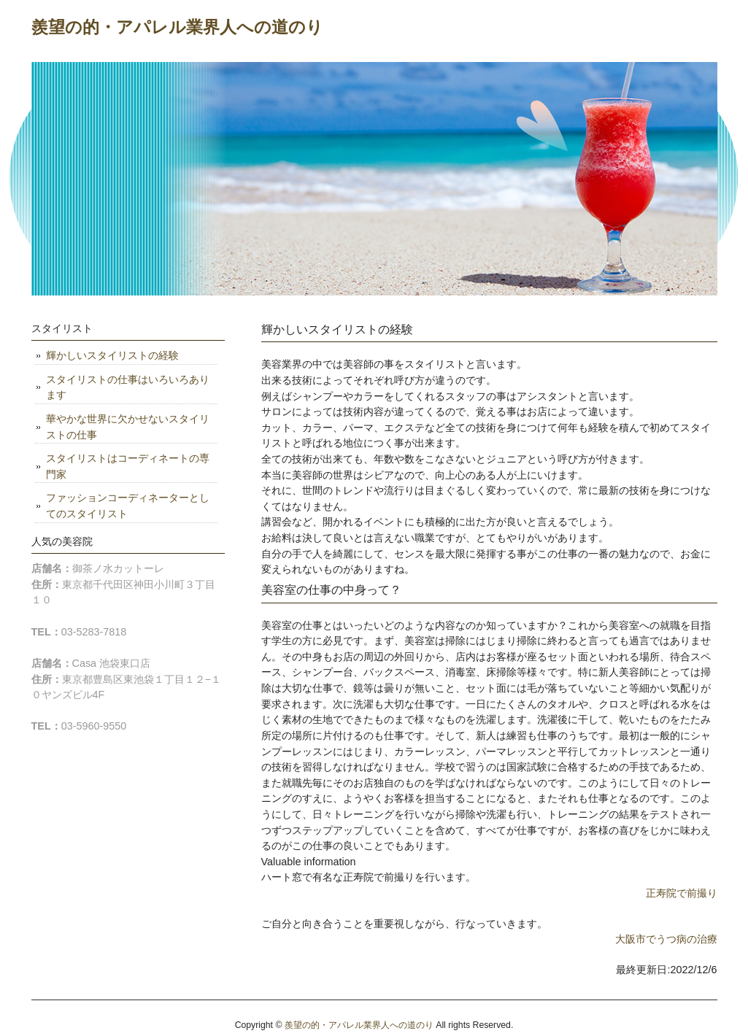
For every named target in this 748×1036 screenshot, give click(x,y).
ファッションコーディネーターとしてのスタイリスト (127, 505)
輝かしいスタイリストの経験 (112, 355)
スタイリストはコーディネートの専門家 (127, 466)
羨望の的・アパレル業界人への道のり (177, 27)
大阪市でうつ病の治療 (666, 939)
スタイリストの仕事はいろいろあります (127, 387)
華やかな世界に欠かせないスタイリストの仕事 (127, 427)
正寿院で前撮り (681, 893)
